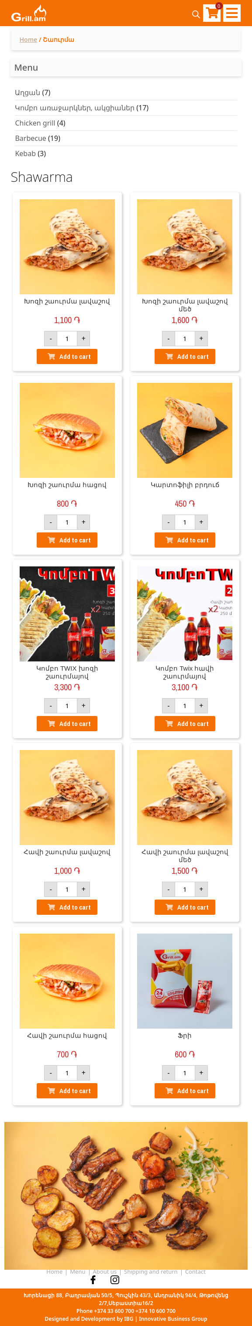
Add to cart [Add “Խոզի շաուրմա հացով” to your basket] (75, 540)
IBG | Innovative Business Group (165, 1319)
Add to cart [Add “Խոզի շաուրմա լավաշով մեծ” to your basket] (193, 356)
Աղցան (27, 92)
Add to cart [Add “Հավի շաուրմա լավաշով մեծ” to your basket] (193, 907)
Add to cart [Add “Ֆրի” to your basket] (193, 1090)
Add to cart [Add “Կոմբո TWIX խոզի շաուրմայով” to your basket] (75, 723)
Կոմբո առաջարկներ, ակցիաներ (75, 107)
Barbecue (30, 138)
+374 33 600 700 (114, 1311)
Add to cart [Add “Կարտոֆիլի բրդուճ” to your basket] (193, 540)
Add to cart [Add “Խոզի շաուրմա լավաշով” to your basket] (75, 356)
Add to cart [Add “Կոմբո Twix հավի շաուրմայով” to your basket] (193, 723)
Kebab (25, 153)
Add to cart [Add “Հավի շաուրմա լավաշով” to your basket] (75, 907)
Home (28, 39)
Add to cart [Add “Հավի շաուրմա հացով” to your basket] (75, 1090)
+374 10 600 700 (155, 1311)
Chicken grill (35, 123)
